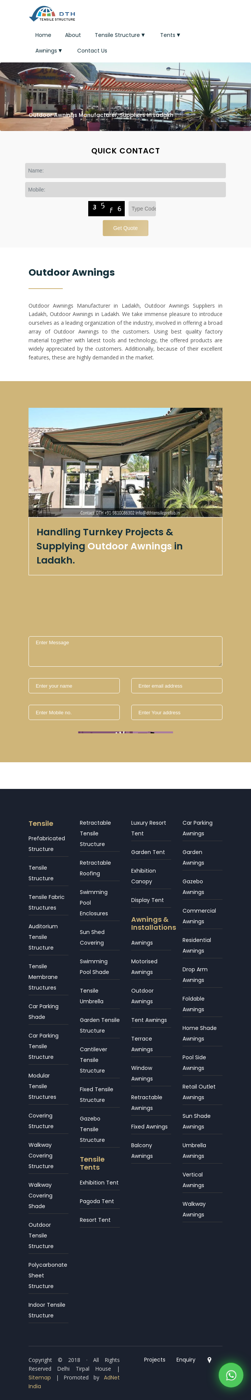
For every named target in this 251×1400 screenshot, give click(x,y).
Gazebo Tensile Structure (92, 1129)
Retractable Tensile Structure (95, 833)
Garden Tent (148, 852)
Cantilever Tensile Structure (93, 1060)
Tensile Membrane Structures (43, 977)
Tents (171, 35)
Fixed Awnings (149, 1126)
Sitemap (40, 1377)
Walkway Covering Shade (40, 1195)
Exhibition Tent (99, 1182)
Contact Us (92, 50)
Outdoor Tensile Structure (41, 1235)
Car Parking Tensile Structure (44, 1046)
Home (43, 35)
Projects (154, 1359)
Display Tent (147, 900)
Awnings (49, 50)
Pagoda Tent (97, 1201)
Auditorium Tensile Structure (43, 937)
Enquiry (185, 1359)
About (73, 35)
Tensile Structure (120, 35)
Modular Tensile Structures (42, 1086)
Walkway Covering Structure (41, 1155)
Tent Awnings (149, 1020)
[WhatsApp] (231, 1373)
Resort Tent (95, 1220)
